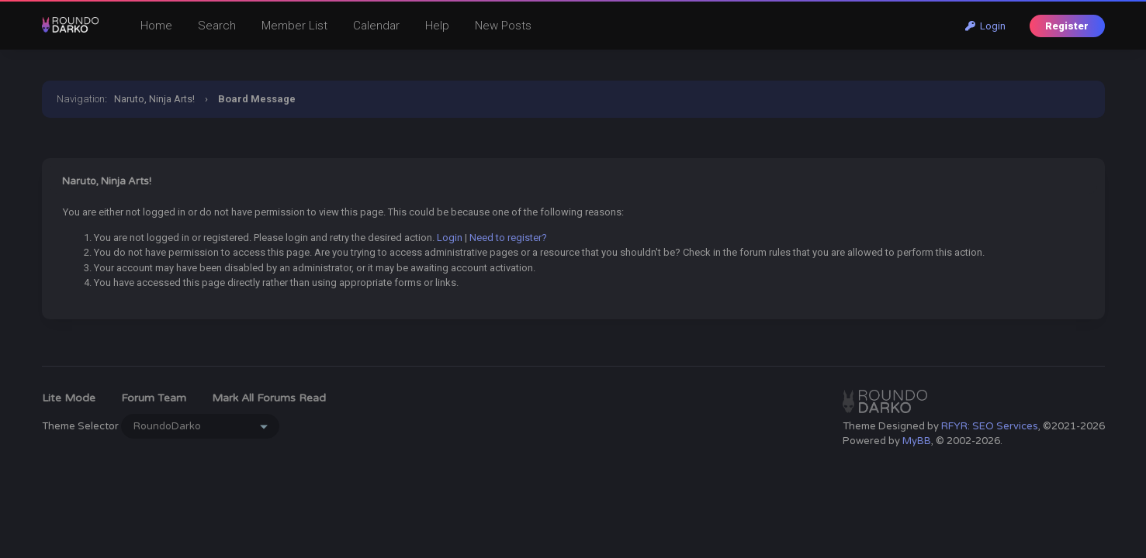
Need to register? (508, 237)
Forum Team (153, 398)
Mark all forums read (269, 398)
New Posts (503, 26)
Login (985, 26)
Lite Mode (68, 398)
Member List (294, 26)
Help (437, 26)
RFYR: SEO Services (989, 426)
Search (217, 26)
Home (156, 26)
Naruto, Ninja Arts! (154, 99)
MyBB (916, 441)
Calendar (376, 26)
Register (1067, 26)
